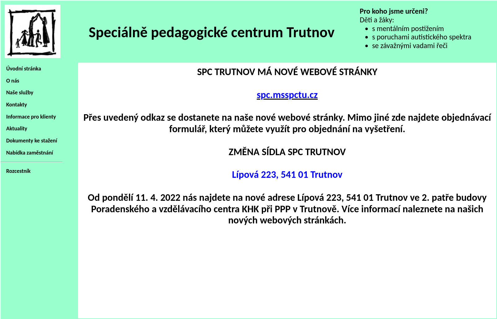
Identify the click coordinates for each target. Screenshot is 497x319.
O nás (12, 80)
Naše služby (19, 92)
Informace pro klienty (31, 116)
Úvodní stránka (23, 68)
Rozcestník (18, 171)
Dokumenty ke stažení (31, 140)
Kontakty (16, 104)
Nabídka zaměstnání (29, 152)
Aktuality (16, 128)
